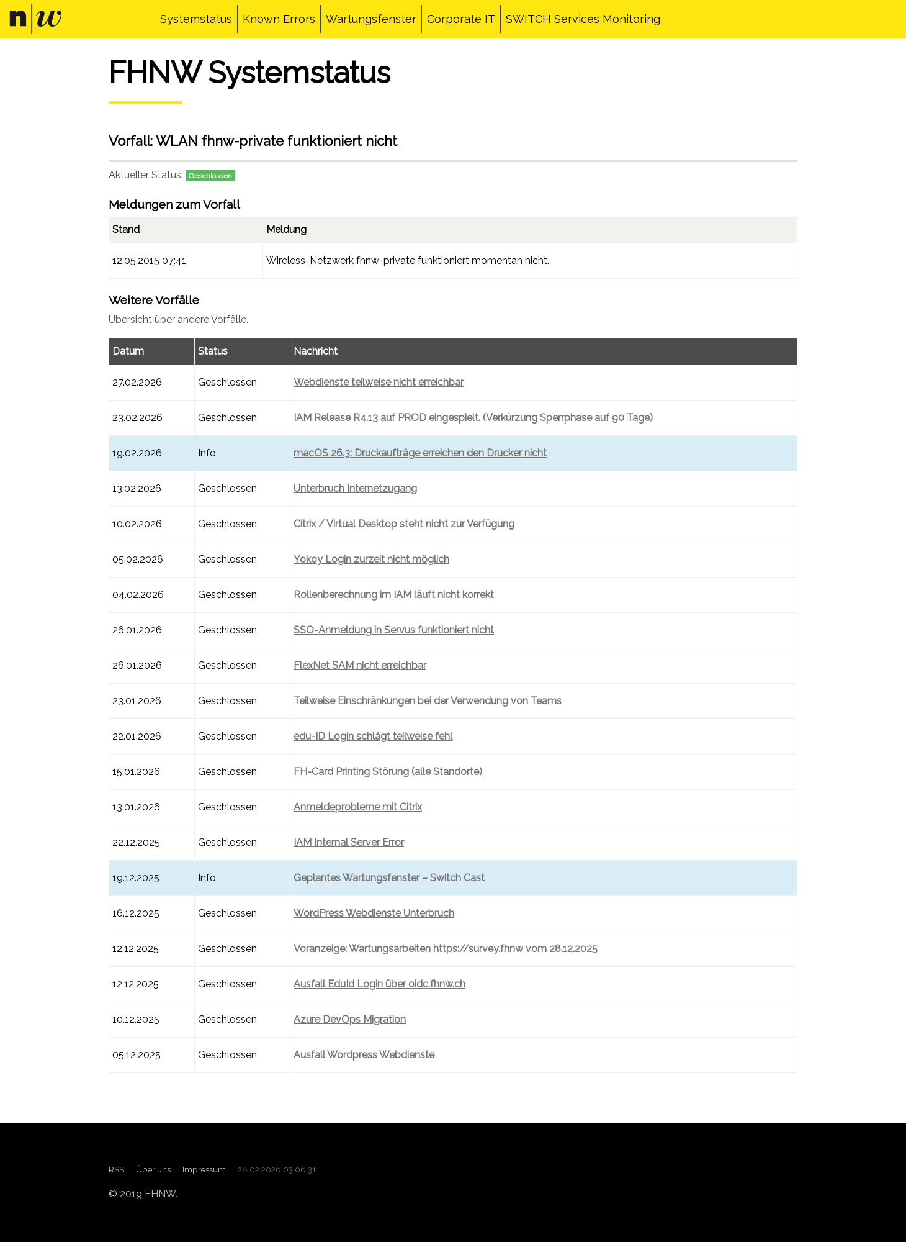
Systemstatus (196, 18)
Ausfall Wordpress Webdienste (364, 1055)
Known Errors (279, 18)
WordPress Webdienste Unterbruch (374, 913)
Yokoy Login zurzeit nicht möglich (371, 559)
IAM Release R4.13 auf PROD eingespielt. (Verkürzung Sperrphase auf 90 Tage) (473, 418)
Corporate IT (461, 18)
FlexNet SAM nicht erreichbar (360, 665)
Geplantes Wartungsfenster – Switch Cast (389, 878)
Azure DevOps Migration (350, 1019)
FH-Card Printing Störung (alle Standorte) (388, 771)
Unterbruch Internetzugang (355, 488)
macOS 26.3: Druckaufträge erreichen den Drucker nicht (420, 453)
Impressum (204, 1169)
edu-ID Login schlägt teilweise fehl (373, 736)
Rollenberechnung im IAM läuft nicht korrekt (394, 595)
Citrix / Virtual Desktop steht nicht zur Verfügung (404, 524)
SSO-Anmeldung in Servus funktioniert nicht (394, 630)
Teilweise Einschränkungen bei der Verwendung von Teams (428, 701)
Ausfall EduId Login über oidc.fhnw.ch (379, 984)
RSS (116, 1169)
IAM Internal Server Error (349, 842)
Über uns (153, 1169)
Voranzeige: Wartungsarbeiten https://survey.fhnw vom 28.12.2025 (446, 948)
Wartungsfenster (371, 18)
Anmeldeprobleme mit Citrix (358, 807)
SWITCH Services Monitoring (583, 18)
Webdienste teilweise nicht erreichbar (379, 382)
